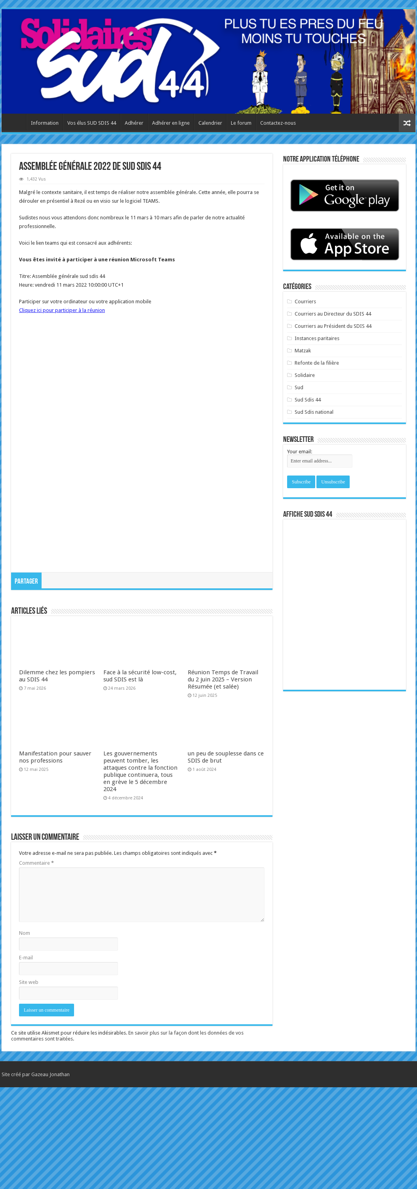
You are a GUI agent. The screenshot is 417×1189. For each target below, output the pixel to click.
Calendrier (210, 123)
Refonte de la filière (317, 363)
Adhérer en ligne (171, 123)
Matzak (303, 351)
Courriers (305, 301)
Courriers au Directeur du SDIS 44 (333, 314)
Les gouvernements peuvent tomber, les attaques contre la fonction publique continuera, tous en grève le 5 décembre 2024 (140, 873)
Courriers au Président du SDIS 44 (333, 326)
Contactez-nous (278, 123)
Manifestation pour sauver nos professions (55, 859)
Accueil (16, 122)
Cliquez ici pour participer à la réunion (62, 310)
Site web (28, 1084)
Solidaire (305, 375)
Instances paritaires (317, 338)
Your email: (299, 452)
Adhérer (134, 123)
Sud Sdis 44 (308, 400)
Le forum (241, 123)
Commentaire (36, 965)
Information (45, 123)
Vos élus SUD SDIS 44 (91, 123)
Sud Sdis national (314, 412)
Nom (24, 1035)
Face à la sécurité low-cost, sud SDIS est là (140, 777)
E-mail (26, 1059)
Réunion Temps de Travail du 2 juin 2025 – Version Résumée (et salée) (223, 781)
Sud (299, 387)
